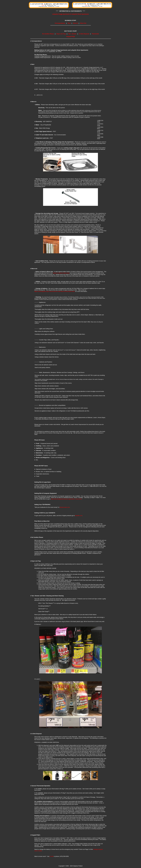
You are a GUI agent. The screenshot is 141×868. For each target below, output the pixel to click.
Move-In (75, 23)
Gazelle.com (78, 515)
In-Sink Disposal (84, 34)
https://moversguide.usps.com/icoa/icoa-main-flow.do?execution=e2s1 (54, 291)
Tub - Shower (72, 34)
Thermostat (95, 34)
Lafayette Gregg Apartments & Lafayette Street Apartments (70, 14)
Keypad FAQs (70, 36)
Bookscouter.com (64, 507)
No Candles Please (48, 34)
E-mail (51, 856)
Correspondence (60, 23)
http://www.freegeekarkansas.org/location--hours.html (66, 499)
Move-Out (83, 23)
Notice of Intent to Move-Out (61, 273)
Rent (69, 23)
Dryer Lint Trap (61, 34)
